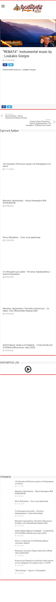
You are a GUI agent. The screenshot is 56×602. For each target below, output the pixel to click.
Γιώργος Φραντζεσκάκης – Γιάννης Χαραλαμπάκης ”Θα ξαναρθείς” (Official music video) (38, 122)
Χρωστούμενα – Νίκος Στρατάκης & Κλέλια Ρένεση (17, 116)
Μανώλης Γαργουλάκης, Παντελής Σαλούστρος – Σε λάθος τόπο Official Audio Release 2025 (26, 309)
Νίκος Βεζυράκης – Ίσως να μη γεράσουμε (21, 237)
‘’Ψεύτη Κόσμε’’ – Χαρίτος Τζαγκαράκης (30, 570)
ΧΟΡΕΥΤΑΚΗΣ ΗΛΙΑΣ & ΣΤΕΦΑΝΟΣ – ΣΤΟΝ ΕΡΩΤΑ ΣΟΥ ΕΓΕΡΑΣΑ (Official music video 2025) (28, 346)
